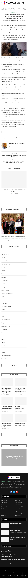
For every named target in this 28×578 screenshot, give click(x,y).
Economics (3, 277)
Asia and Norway (5, 254)
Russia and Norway (5, 326)
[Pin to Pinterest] (20, 138)
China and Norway (5, 260)
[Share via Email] (22, 138)
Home (2, 8)
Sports (2, 339)
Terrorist (3, 352)
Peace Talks (4, 313)
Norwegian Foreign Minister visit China (20, 424)
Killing (3, 287)
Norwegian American (6, 306)
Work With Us (4, 500)
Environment (4, 280)
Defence (3, 270)
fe (2, 131)
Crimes (3, 267)
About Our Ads (4, 511)
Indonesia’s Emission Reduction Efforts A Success (6, 408)
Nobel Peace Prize (5, 300)
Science (3, 332)
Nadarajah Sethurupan (12, 20)
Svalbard (3, 349)
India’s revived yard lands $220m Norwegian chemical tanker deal (20, 391)
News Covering (18, 513)
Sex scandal (4, 336)
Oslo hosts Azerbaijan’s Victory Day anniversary (20, 408)
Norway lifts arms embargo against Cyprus (6, 425)
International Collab (19, 506)
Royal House (4, 329)
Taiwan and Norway (6, 355)
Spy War (3, 342)
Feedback (3, 508)
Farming (3, 283)
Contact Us (17, 500)
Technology (3, 515)
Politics (3, 316)
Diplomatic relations (6, 274)
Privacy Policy (4, 506)
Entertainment (4, 513)
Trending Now (18, 515)
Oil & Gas (3, 310)
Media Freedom (5, 290)
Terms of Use (18, 508)
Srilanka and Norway (6, 345)
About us (9, 575)
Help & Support (18, 511)
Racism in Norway (5, 319)
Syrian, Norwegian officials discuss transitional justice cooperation (6, 391)
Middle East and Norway (7, 293)
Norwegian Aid (10, 8)
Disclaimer (16, 575)
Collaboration (4, 502)
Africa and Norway (5, 251)
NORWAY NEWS (5, 481)
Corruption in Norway (6, 264)
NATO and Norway (5, 296)
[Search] (26, 3)
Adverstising (18, 504)
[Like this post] (16, 138)
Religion (3, 323)
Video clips (4, 359)
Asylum (3, 257)
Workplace (3, 504)
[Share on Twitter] (19, 138)
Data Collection (18, 502)
